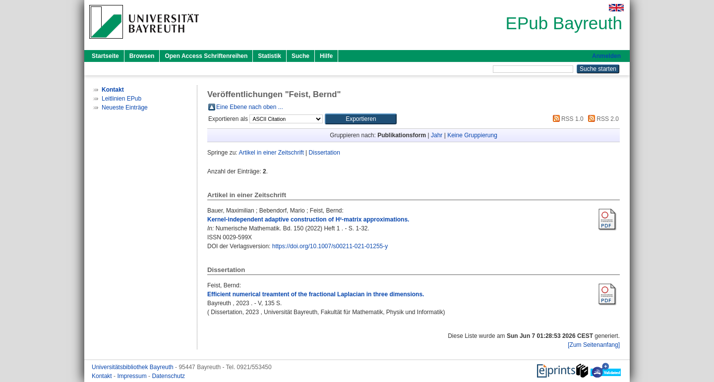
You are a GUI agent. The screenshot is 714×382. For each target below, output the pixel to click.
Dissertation (324, 152)
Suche (300, 56)
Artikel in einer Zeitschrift (270, 152)
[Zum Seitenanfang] (594, 344)
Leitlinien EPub (121, 98)
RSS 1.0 (567, 118)
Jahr (436, 135)
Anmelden (606, 56)
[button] (361, 118)
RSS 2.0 (602, 118)
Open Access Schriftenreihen (206, 56)
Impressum (132, 376)
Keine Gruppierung (472, 135)
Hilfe (326, 56)
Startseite (105, 56)
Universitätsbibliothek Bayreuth (133, 367)
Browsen (142, 56)
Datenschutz (168, 376)
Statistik (269, 56)
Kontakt (103, 376)
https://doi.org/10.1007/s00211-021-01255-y (330, 246)
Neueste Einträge (125, 107)
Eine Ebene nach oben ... (249, 107)
